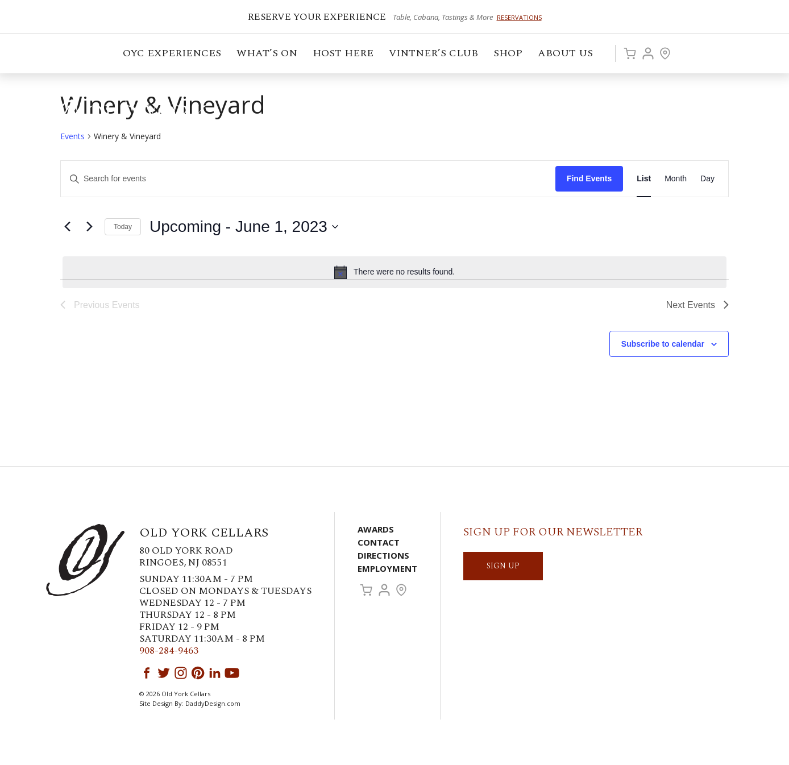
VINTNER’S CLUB (434, 54)
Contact (379, 542)
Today (123, 227)
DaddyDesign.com (212, 703)
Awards (376, 529)
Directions (383, 555)
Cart (629, 53)
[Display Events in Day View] (707, 179)
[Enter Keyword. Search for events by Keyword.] (308, 179)
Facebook (146, 673)
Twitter (163, 673)
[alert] (394, 272)
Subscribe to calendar (662, 343)
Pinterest (197, 673)
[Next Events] (89, 227)
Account (648, 53)
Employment (387, 568)
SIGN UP (503, 566)
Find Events (589, 178)
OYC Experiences (173, 54)
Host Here (344, 54)
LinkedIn (214, 673)
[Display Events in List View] (644, 179)
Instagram (180, 673)
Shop (509, 54)
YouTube (232, 673)
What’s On (268, 54)
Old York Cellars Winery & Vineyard (127, 116)
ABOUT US (566, 54)
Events (72, 136)
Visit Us (665, 53)
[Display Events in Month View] (676, 179)
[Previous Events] (67, 227)
